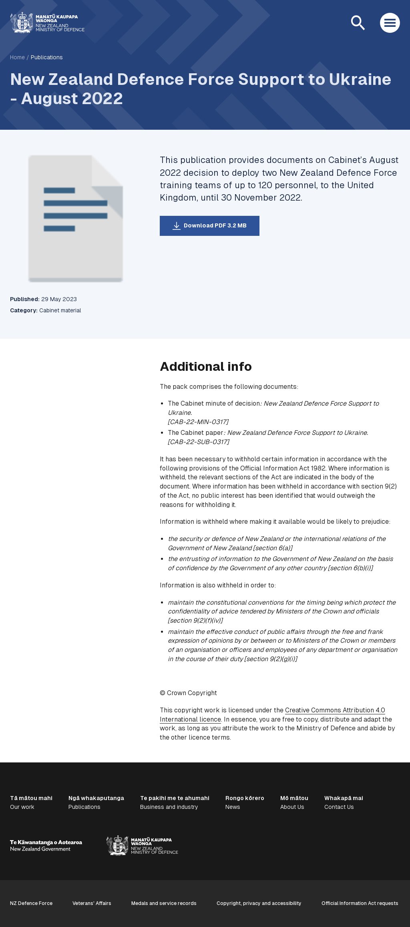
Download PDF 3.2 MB (215, 225)
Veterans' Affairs (91, 903)
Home (17, 57)
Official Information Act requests (360, 903)
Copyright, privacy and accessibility (259, 903)
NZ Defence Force (31, 903)
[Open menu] (390, 23)
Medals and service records (164, 903)
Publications (47, 57)
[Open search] (358, 23)
